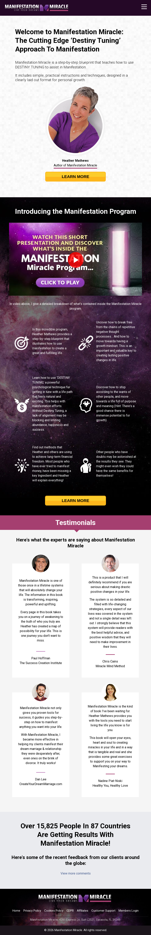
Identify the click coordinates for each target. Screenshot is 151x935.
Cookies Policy (53, 910)
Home (16, 910)
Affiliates (82, 910)
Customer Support (103, 910)
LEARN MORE (75, 176)
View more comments (76, 873)
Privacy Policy (32, 910)
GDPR (70, 910)
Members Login (129, 910)
